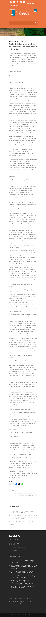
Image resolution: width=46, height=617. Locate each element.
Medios (24, 41)
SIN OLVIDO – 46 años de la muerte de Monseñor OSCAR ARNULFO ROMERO (22, 522)
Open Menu (35, 10)
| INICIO (28, 1)
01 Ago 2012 (13, 41)
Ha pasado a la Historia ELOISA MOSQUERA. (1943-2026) (23, 561)
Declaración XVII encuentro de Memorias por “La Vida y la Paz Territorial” (23, 576)
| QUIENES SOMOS (30, 3)
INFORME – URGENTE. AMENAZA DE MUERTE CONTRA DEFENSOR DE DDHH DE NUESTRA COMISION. (24, 517)
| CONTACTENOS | (14, 5)
